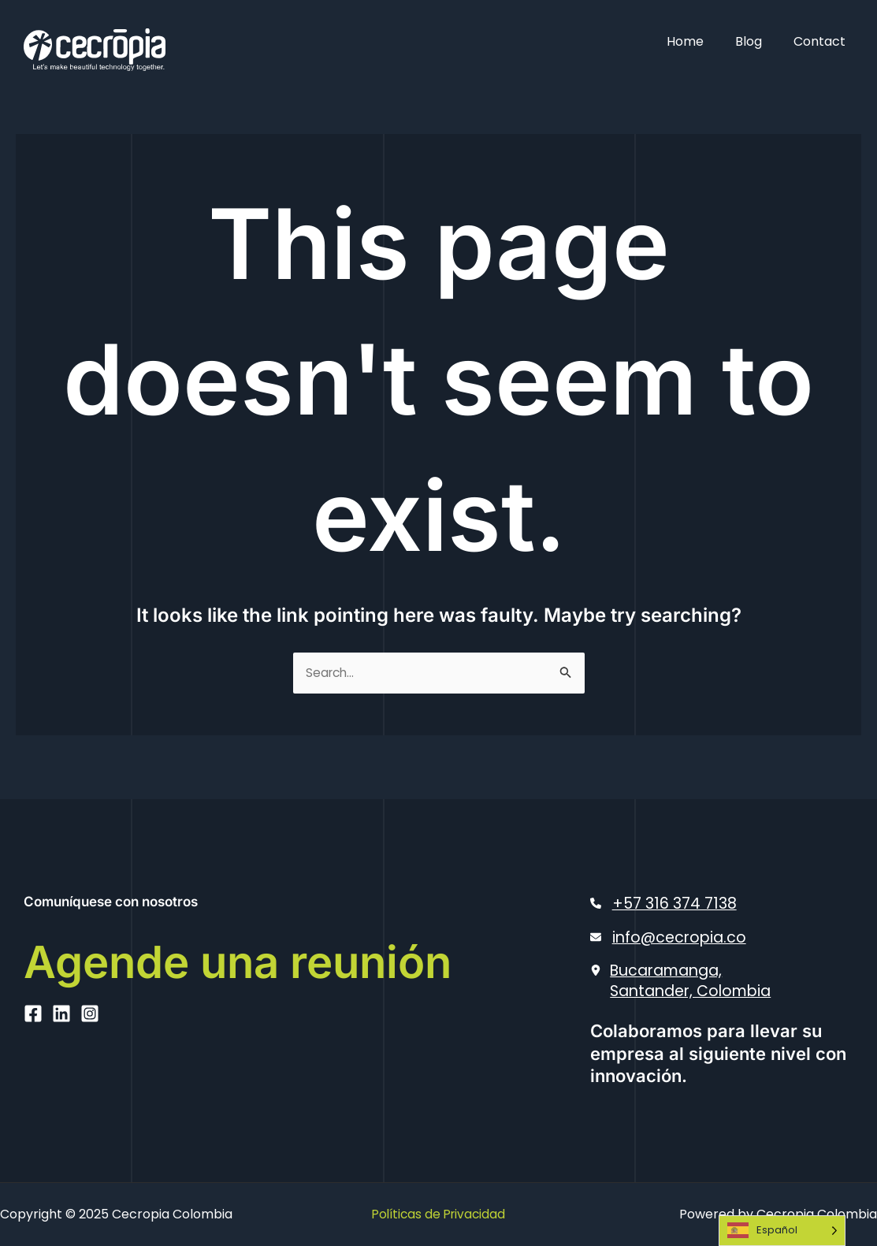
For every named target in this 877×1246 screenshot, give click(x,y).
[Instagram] (89, 1077)
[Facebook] (33, 1077)
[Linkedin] (61, 1077)
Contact (823, 41)
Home (700, 41)
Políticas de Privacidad (438, 1214)
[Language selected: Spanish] (782, 1230)
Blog (758, 41)
